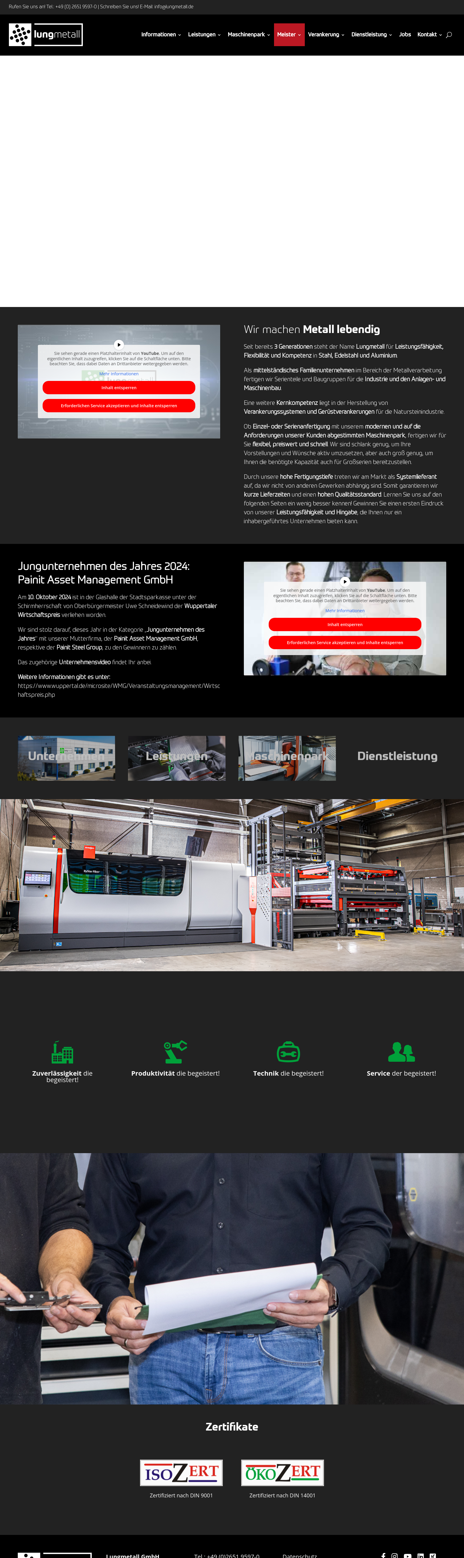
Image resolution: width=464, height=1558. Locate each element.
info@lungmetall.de (174, 7)
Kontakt (427, 35)
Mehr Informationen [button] (118, 373)
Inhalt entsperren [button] (119, 387)
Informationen (158, 35)
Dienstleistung (369, 35)
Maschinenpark (246, 35)
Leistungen (201, 35)
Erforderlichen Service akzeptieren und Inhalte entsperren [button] (119, 405)
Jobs (405, 35)
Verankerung (323, 35)
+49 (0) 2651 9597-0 (76, 7)
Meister (286, 35)
